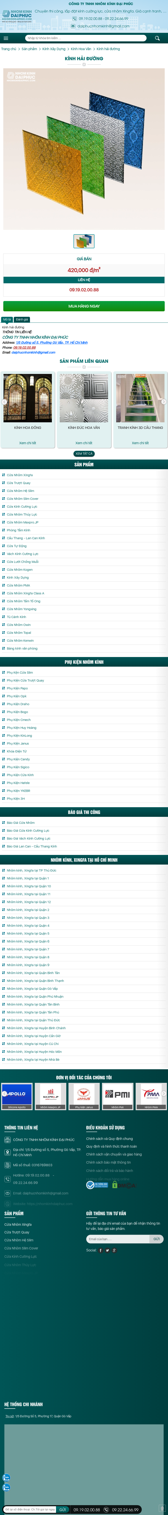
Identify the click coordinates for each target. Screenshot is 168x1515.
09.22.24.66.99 (116, 18)
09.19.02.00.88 (90, 18)
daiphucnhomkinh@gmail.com (33, 352)
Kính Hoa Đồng (27, 428)
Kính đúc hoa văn (84, 428)
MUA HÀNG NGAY (84, 306)
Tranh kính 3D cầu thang (140, 428)
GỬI (63, 1510)
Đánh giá (22, 319)
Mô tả (7, 319)
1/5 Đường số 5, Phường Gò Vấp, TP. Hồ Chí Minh (52, 343)
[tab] (7, 319)
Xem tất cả (84, 453)
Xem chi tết (27, 443)
